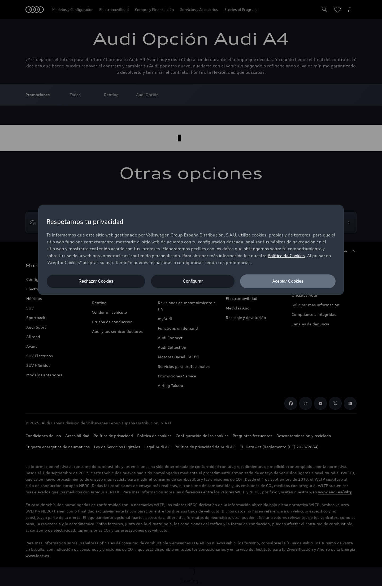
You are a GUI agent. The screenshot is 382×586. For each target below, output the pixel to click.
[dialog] (191, 250)
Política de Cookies (286, 255)
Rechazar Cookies (96, 281)
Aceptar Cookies (287, 281)
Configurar (193, 281)
